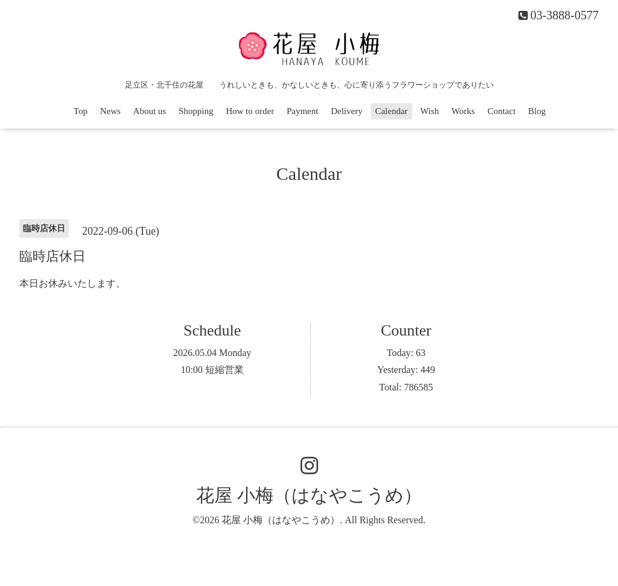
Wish (429, 111)
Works (463, 111)
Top (81, 111)
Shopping (196, 111)
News (110, 111)
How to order (250, 111)
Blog (537, 111)
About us (150, 111)
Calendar (391, 111)
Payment (303, 111)
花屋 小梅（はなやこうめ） (309, 495)
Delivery (346, 111)
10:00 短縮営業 (211, 370)
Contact (502, 111)
